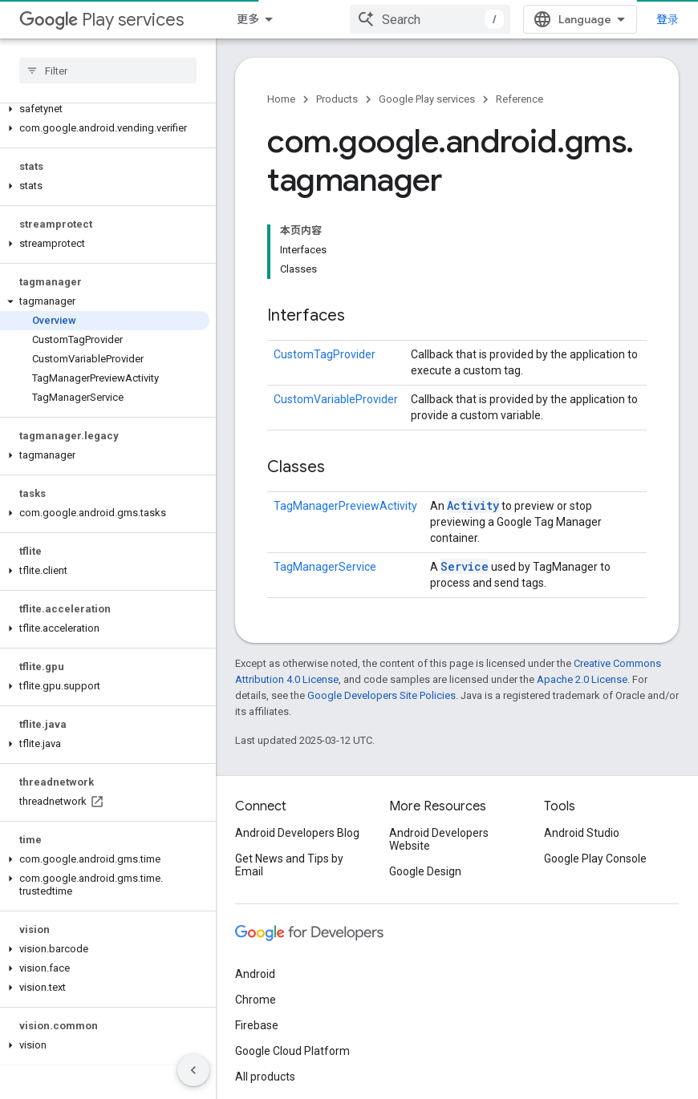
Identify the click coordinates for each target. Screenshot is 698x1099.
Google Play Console (595, 858)
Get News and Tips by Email (289, 865)
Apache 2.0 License (582, 679)
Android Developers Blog (297, 832)
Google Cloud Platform (292, 1050)
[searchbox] (108, 70)
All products (265, 1076)
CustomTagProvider (324, 354)
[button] (104, 109)
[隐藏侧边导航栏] (193, 1070)
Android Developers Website (439, 839)
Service (464, 566)
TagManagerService (325, 566)
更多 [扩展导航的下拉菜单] (248, 19)
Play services (101, 19)
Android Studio (581, 832)
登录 (667, 19)
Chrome (255, 999)
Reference (519, 99)
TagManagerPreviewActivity (345, 505)
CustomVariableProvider (336, 399)
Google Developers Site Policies (381, 695)
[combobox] (430, 19)
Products (337, 99)
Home (281, 99)
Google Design (425, 871)
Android (255, 974)
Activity (473, 505)
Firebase (256, 1025)
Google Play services (427, 99)
